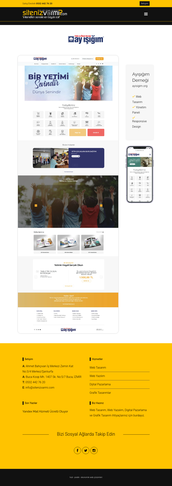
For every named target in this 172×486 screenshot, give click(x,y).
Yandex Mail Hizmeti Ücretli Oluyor (45, 411)
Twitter (85, 450)
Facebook (77, 450)
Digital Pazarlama (136, 410)
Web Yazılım (97, 376)
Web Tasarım (98, 367)
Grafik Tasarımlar (100, 392)
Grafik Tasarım (102, 415)
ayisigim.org (139, 86)
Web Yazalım (115, 410)
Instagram (94, 450)
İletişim (144, 3)
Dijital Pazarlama (100, 384)
